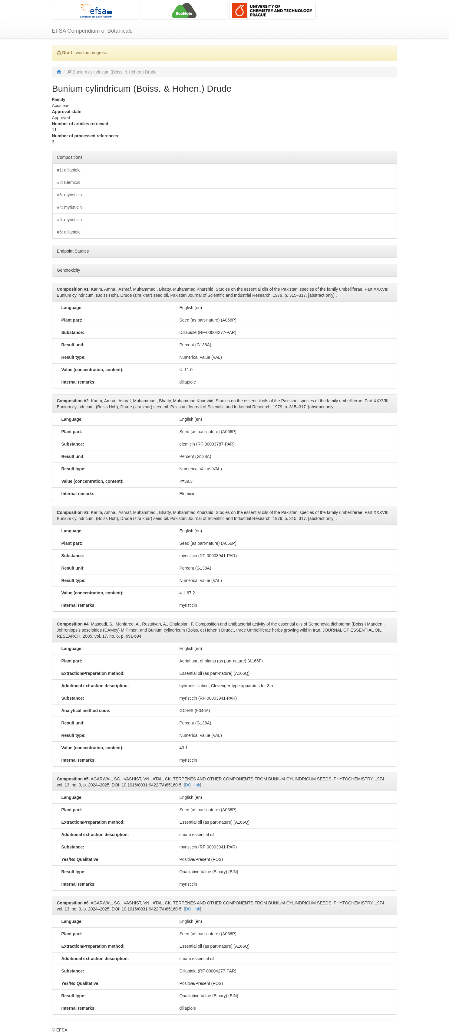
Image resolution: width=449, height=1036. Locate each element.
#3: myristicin (69, 194)
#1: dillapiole (69, 170)
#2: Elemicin (68, 182)
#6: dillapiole (69, 232)
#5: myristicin (69, 219)
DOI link (192, 785)
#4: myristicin (69, 207)
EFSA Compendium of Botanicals (92, 31)
